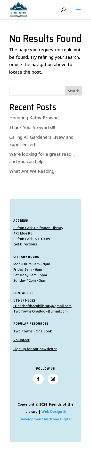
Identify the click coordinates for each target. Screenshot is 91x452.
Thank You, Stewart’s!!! (32, 127)
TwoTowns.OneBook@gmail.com (40, 311)
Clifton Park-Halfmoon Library (38, 228)
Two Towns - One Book (32, 331)
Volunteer (21, 340)
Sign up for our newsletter (35, 349)
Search (73, 90)
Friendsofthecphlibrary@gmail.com (42, 306)
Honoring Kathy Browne (34, 118)
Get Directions (25, 244)
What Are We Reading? (32, 171)
